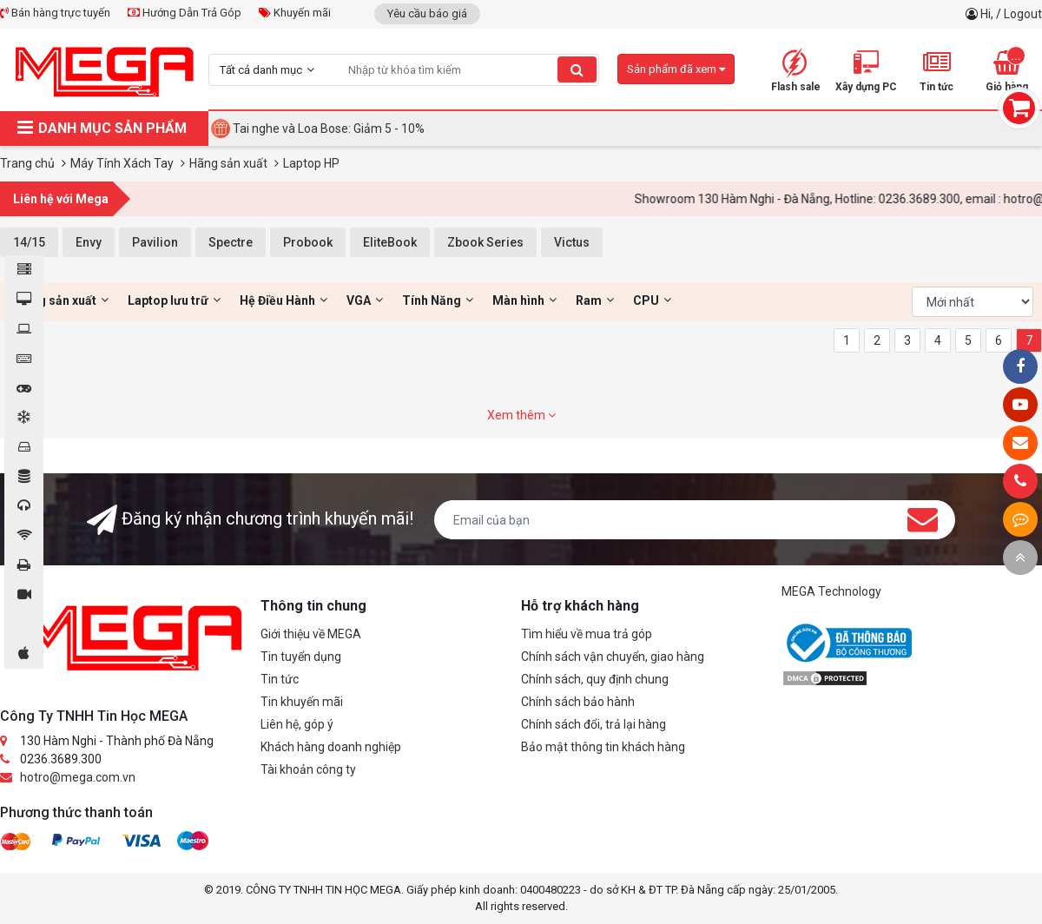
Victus (572, 242)
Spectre (230, 242)
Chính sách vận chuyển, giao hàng (612, 656)
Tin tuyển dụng (300, 656)
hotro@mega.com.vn (77, 777)
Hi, (988, 14)
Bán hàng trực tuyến (55, 12)
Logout (1023, 14)
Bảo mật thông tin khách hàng (603, 747)
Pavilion (155, 242)
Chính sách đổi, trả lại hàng (593, 724)
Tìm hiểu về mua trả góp (586, 634)
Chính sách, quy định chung (595, 679)
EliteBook (390, 242)
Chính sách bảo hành (578, 702)
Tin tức (279, 679)
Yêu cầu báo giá (427, 13)
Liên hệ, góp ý (296, 724)
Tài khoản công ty (308, 769)
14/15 (29, 242)
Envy (89, 242)
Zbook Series (485, 242)
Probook (308, 242)
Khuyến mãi (295, 12)
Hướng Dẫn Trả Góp (184, 12)
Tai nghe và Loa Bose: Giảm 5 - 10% (329, 128)
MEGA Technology (831, 591)
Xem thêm (521, 415)
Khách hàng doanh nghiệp (330, 747)
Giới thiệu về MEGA (310, 634)
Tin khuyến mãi (301, 702)
